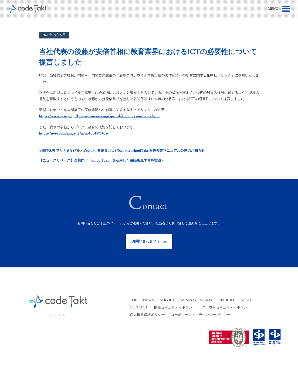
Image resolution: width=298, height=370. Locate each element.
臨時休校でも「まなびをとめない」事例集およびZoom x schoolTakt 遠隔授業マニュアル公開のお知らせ (123, 151)
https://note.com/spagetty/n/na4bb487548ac (74, 133)
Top (133, 300)
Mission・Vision (197, 300)
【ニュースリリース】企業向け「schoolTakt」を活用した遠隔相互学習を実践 (100, 160)
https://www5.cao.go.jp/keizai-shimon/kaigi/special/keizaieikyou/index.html (99, 116)
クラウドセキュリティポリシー (226, 307)
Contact (139, 307)
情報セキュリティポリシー (175, 307)
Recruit (227, 300)
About (247, 300)
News (148, 300)
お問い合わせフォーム (149, 241)
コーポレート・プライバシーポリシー (200, 315)
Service (167, 300)
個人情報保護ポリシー (147, 315)
